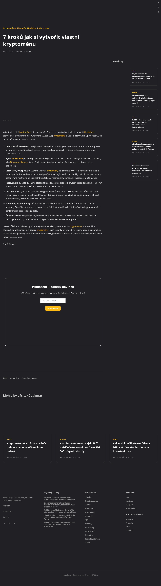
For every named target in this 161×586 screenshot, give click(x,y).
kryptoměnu (59, 135)
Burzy (134, 72)
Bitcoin (135, 96)
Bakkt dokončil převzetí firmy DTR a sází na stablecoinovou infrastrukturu (143, 128)
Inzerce (6, 523)
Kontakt (6, 511)
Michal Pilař (136, 86)
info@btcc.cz (8, 517)
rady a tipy (14, 378)
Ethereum (14, 162)
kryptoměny (25, 132)
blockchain (89, 132)
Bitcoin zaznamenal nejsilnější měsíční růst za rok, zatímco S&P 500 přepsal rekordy (143, 103)
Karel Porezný (25, 51)
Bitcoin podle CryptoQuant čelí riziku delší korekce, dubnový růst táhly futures (143, 152)
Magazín (21, 28)
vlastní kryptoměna (29, 378)
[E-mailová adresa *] (53, 300)
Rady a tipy (43, 28)
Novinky (31, 28)
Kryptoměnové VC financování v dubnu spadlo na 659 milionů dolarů (142, 79)
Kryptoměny (9, 28)
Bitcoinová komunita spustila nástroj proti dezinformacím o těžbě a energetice (143, 177)
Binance (24, 162)
